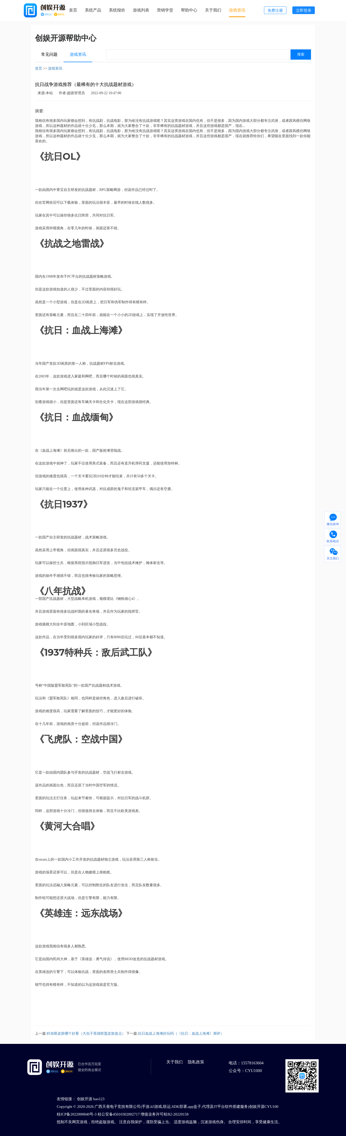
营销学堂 (165, 10)
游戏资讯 (237, 10)
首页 (73, 10)
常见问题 (49, 54)
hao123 (99, 1099)
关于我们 (213, 10)
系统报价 (117, 10)
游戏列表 (141, 10)
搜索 (300, 54)
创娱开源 (84, 1099)
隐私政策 (196, 1062)
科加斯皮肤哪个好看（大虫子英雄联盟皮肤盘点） (86, 1033)
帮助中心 (189, 10)
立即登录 (303, 10)
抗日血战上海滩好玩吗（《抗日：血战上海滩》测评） (181, 1033)
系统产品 (93, 10)
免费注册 (275, 10)
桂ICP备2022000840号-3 (77, 1114)
